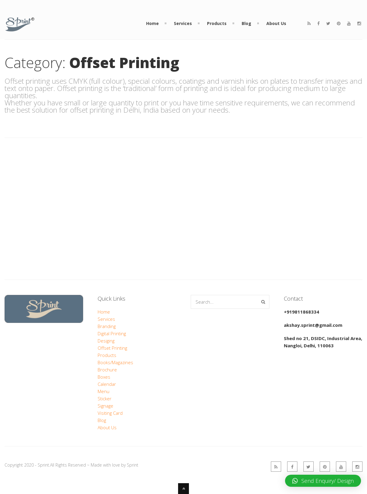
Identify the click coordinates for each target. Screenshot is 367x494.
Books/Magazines (115, 362)
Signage (105, 406)
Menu (103, 391)
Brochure (107, 370)
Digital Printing (112, 333)
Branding (107, 326)
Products (107, 355)
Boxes (104, 377)
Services (106, 319)
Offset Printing (112, 348)
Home (104, 312)
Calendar (107, 384)
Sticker (104, 399)
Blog (102, 420)
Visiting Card (110, 413)
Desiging (106, 341)
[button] (323, 481)
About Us (107, 427)
